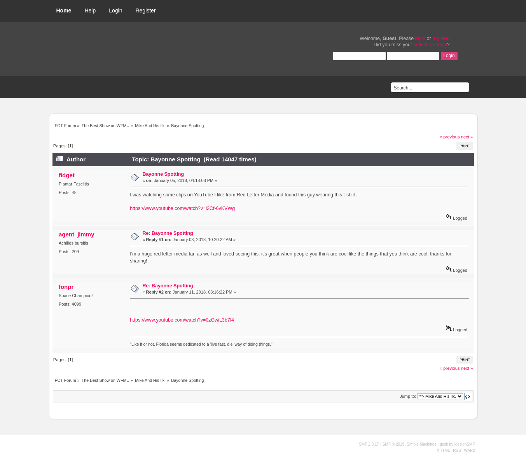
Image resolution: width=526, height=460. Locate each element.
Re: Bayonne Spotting (167, 233)
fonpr (66, 286)
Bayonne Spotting (163, 174)
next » (467, 137)
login (420, 38)
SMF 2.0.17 (369, 444)
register (440, 38)
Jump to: (408, 396)
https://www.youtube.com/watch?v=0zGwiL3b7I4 (182, 320)
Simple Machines (421, 444)
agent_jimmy (76, 234)
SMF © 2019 (393, 444)
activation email (430, 44)
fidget (67, 175)
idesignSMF (464, 444)
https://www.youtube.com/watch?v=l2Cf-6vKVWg (182, 208)
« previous (450, 137)
